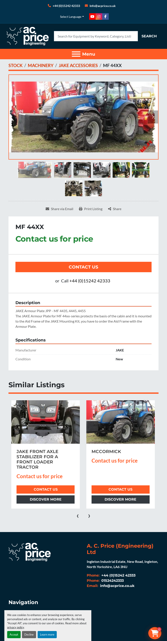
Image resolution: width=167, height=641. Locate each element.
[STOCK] (15, 65)
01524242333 (112, 580)
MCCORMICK (106, 451)
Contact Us (83, 267)
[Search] (96, 36)
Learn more (47, 634)
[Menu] (76, 54)
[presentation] (77, 515)
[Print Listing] (90, 209)
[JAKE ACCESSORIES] (78, 65)
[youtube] (92, 16)
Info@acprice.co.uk (103, 6)
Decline (29, 634)
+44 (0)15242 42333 (66, 6)
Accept (14, 634)
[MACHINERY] (40, 65)
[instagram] (99, 16)
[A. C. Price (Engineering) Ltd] (29, 552)
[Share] (114, 209)
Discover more (46, 499)
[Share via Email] (59, 209)
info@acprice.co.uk (117, 586)
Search (149, 36)
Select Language (70, 16)
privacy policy (15, 627)
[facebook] (105, 16)
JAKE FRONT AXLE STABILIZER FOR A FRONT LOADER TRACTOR (37, 459)
